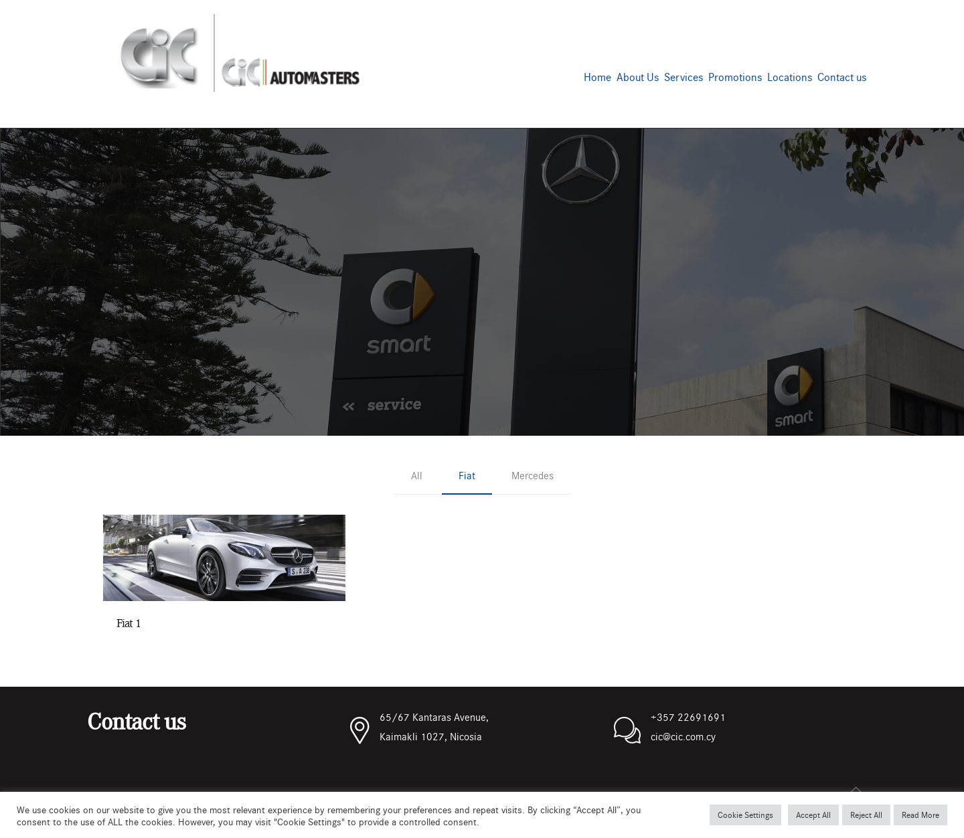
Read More (920, 815)
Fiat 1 (128, 623)
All (416, 475)
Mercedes (532, 475)
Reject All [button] (866, 815)
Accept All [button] (813, 815)
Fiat (467, 475)
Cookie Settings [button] (745, 815)
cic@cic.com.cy (683, 736)
